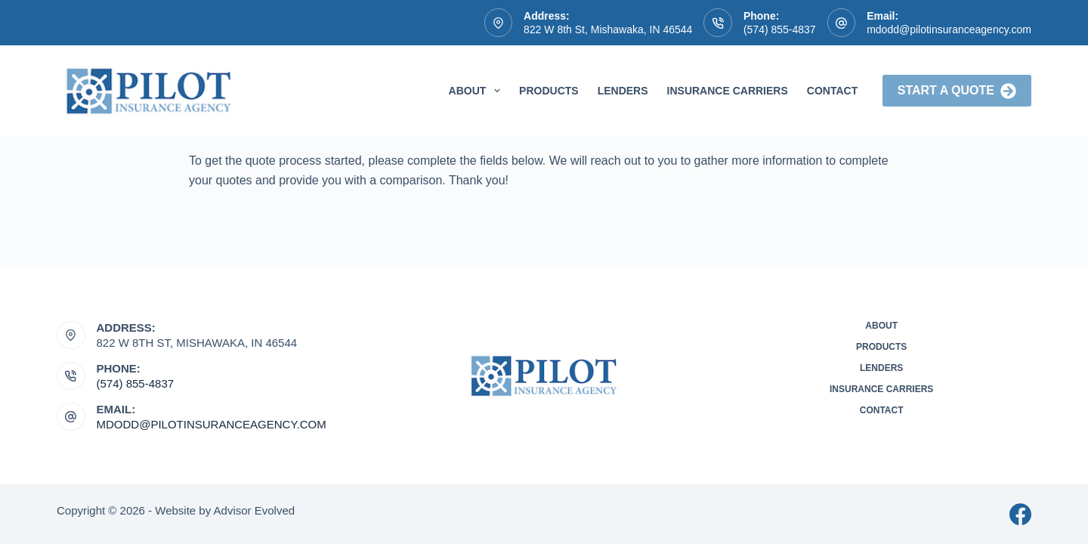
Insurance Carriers (727, 91)
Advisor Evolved (254, 510)
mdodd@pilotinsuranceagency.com (949, 29)
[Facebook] (1020, 514)
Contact (832, 91)
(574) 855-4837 (779, 29)
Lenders (623, 91)
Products (549, 91)
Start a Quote (957, 91)
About (478, 91)
